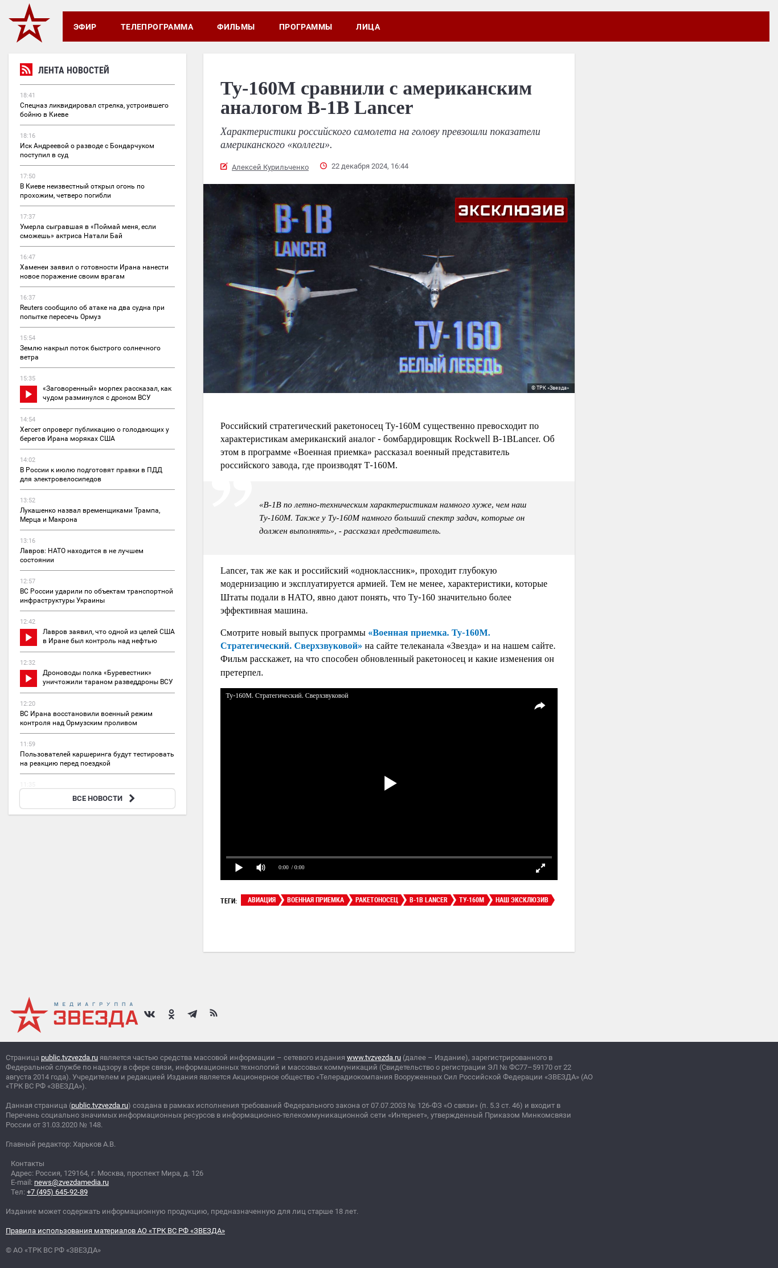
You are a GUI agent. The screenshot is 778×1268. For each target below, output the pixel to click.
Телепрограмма (157, 26)
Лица (368, 26)
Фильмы (236, 26)
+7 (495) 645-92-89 (57, 1192)
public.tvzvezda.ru (69, 1057)
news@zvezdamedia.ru (71, 1182)
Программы (306, 26)
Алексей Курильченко (270, 167)
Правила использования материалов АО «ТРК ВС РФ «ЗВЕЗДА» (115, 1230)
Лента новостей (64, 71)
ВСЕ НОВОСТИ (105, 798)
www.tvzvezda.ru (374, 1057)
